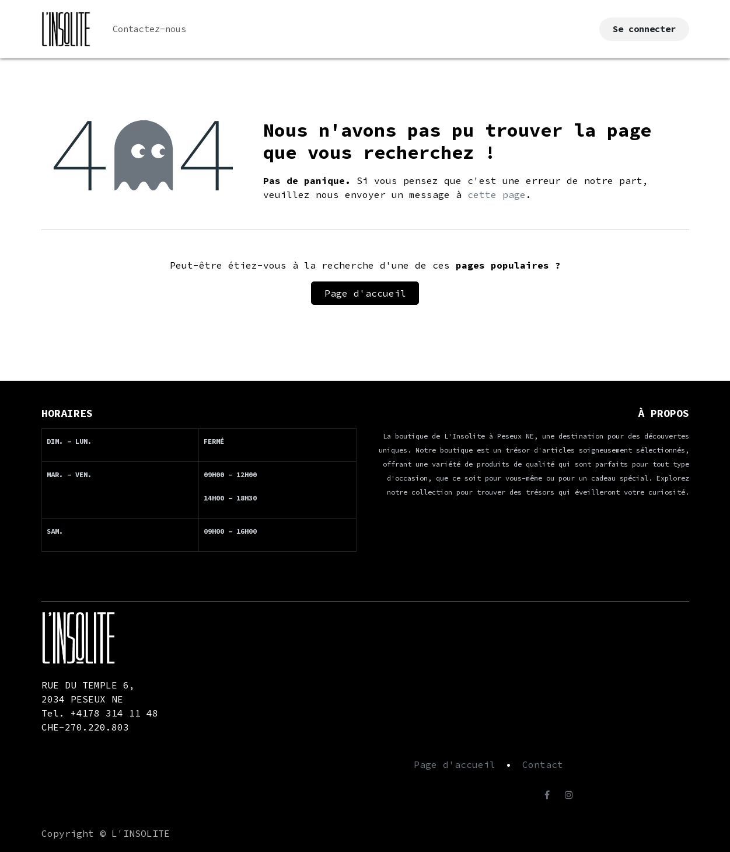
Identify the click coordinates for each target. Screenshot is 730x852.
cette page (496, 194)
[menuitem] (149, 29)
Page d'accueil (365, 293)
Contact (542, 764)
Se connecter (644, 28)
